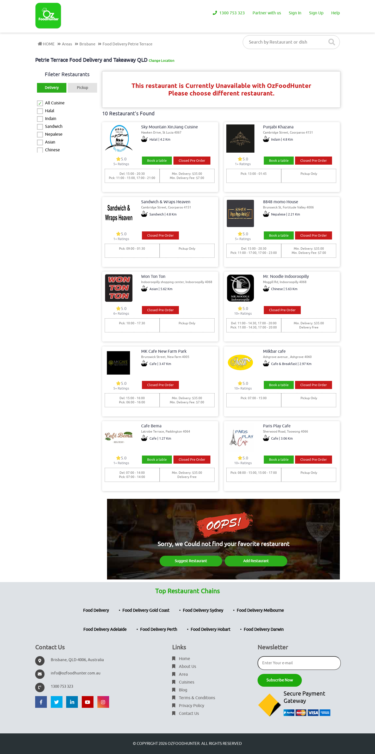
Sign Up (316, 13)
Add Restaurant (256, 561)
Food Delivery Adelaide (105, 629)
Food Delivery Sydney (203, 610)
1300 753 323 (229, 13)
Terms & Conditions (193, 698)
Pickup (82, 88)
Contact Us (185, 713)
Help (335, 13)
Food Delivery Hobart (210, 629)
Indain (50, 118)
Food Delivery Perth (158, 629)
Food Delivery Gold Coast (145, 610)
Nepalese (54, 134)
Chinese (52, 150)
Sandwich (54, 126)
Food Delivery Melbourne (260, 610)
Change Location (161, 60)
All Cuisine (55, 103)
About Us (184, 666)
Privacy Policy (188, 705)
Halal (49, 110)
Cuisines (183, 682)
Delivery (52, 88)
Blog (179, 690)
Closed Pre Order (192, 160)
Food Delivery (96, 610)
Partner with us (267, 13)
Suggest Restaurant (191, 561)
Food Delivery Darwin (264, 629)
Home (181, 658)
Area (180, 674)
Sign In (295, 13)
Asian (50, 142)
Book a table (157, 160)
